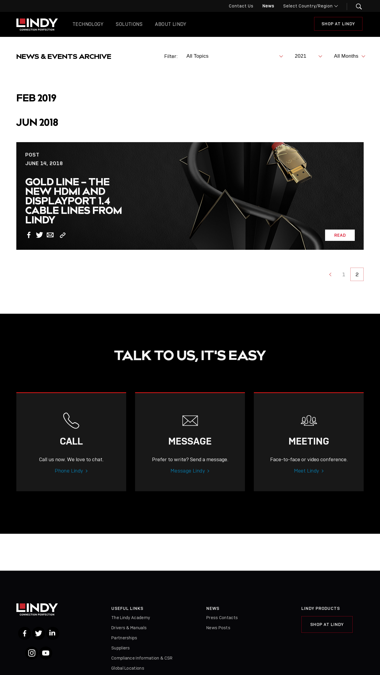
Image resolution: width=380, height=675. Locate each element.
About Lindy (170, 24)
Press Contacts (222, 617)
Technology (87, 24)
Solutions (129, 24)
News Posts (218, 627)
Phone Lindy (69, 479)
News (268, 6)
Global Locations (127, 668)
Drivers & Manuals (129, 627)
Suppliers (120, 648)
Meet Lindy (306, 479)
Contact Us (241, 6)
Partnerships (124, 638)
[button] (355, 6)
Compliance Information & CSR (141, 658)
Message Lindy (187, 479)
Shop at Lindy (338, 23)
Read (340, 235)
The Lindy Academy (130, 617)
